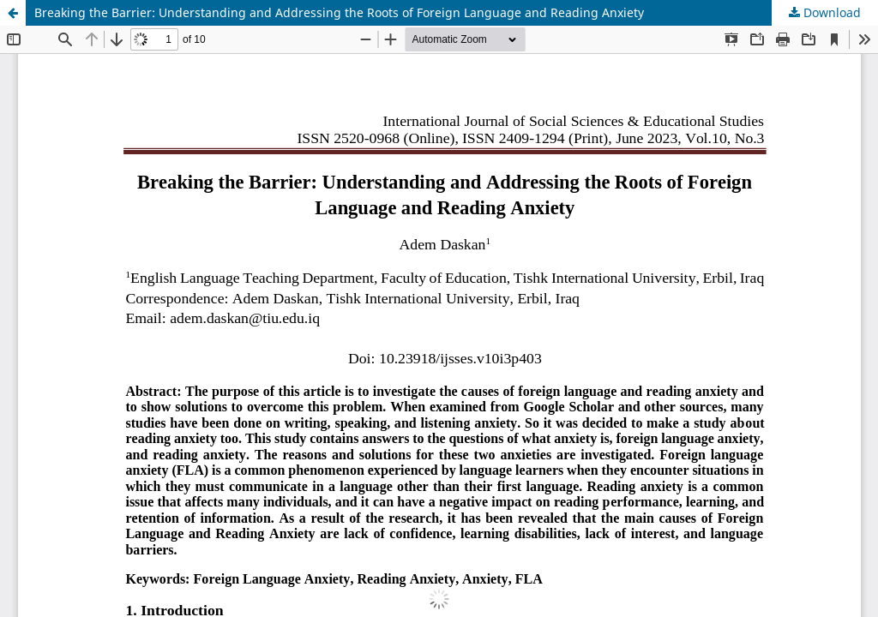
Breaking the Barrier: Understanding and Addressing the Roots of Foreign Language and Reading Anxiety (339, 12)
